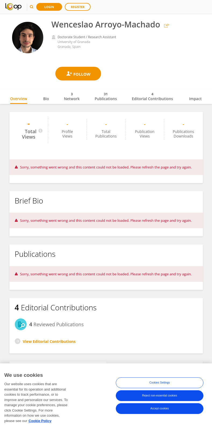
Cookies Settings (159, 382)
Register (78, 7)
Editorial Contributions (152, 96)
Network (72, 96)
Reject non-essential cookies (159, 395)
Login (49, 7)
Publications (106, 96)
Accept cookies (159, 408)
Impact (195, 98)
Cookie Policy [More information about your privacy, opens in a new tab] (39, 421)
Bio (46, 98)
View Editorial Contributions (49, 341)
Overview (18, 98)
